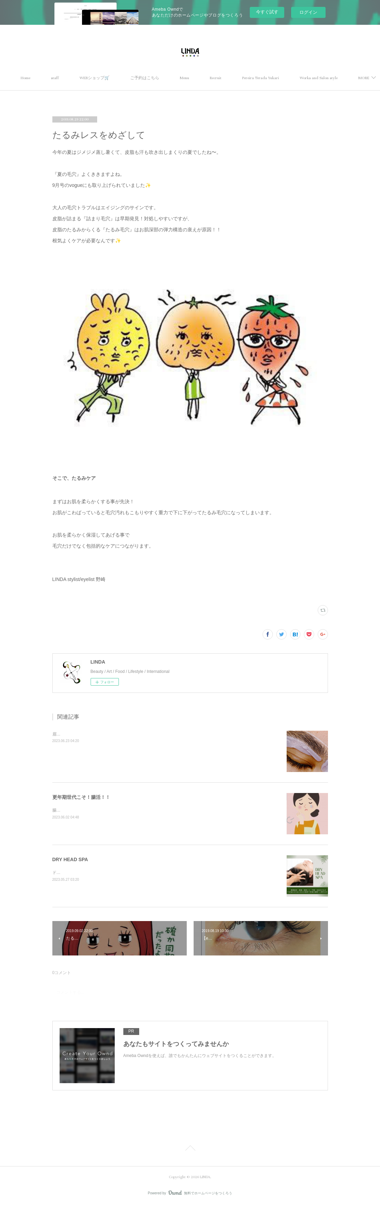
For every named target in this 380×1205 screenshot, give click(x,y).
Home (47, 78)
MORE (326, 78)
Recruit (237, 78)
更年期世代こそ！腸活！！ (81, 797)
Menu (205, 78)
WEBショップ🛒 (116, 78)
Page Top (190, 1149)
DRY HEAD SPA (70, 859)
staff (76, 78)
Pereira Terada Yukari (282, 78)
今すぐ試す (267, 11)
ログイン (308, 12)
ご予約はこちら (166, 78)
